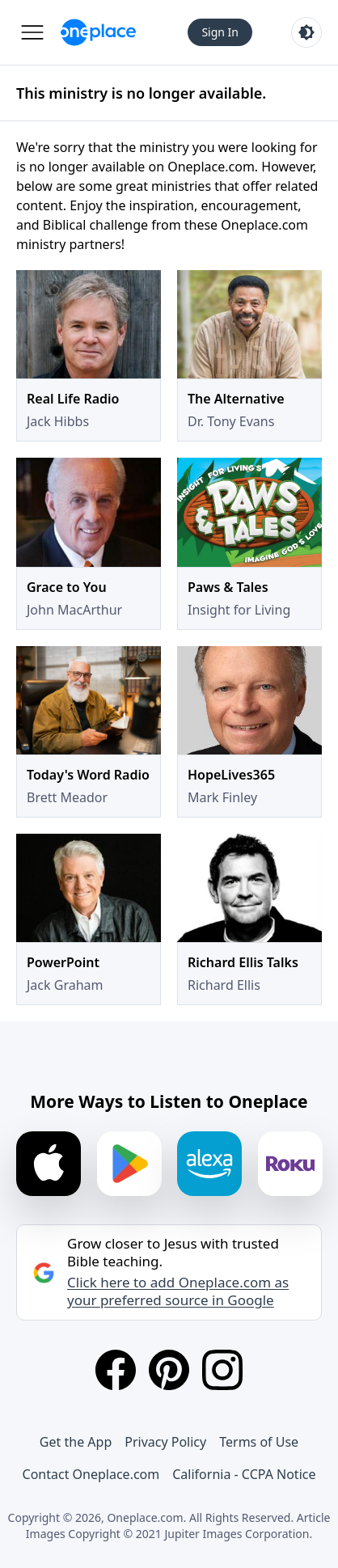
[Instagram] (222, 1370)
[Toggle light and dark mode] (306, 32)
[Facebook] (115, 1370)
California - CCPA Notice (243, 1474)
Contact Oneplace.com (91, 1474)
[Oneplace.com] (98, 32)
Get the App (76, 1442)
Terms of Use (258, 1442)
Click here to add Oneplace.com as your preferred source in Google (178, 1291)
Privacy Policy (165, 1442)
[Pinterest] (169, 1370)
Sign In (220, 32)
